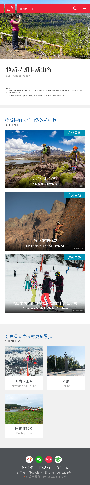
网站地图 (45, 467)
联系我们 (27, 467)
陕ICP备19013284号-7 (59, 472)
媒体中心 (62, 467)
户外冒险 (74, 133)
